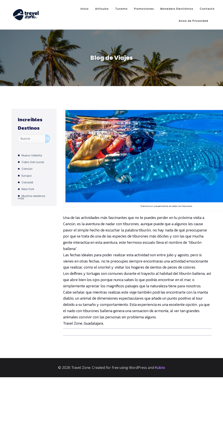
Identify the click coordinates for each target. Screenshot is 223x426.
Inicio (85, 5)
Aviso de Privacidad (193, 17)
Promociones (144, 5)
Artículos (102, 5)
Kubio (160, 360)
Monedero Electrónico (176, 5)
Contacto (207, 5)
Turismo (121, 5)
